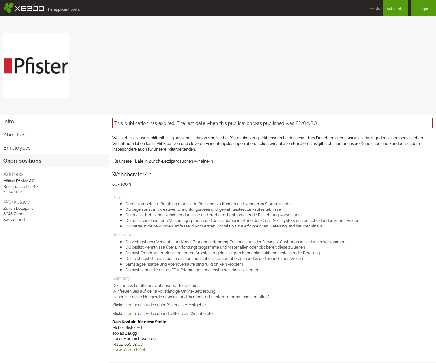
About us (14, 134)
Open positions (22, 160)
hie (127, 304)
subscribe (396, 8)
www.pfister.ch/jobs (130, 349)
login (423, 8)
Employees (17, 147)
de (378, 8)
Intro (8, 121)
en (372, 8)
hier (127, 313)
